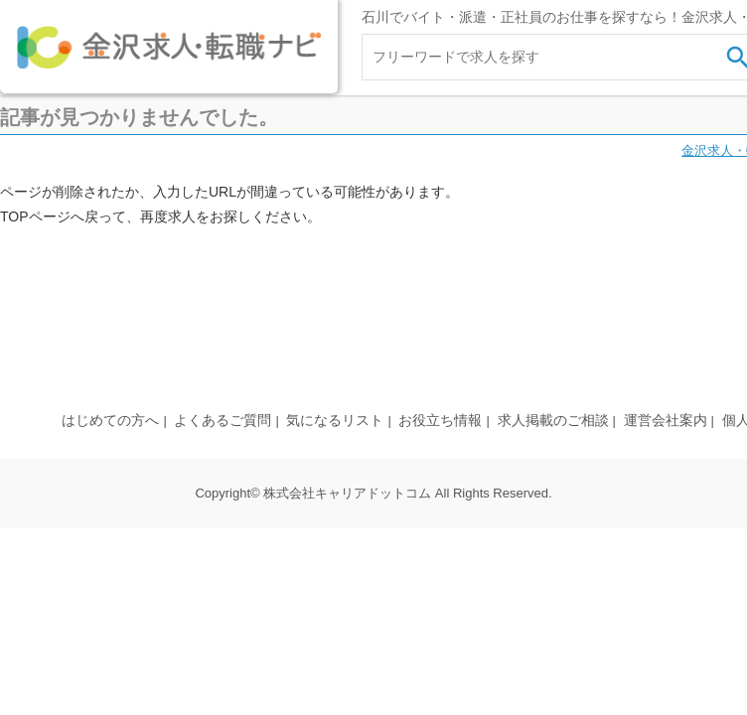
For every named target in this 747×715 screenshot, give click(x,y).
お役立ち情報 (440, 420)
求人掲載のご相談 (553, 420)
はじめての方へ (110, 420)
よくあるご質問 (222, 420)
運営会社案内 (665, 420)
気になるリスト (334, 420)
